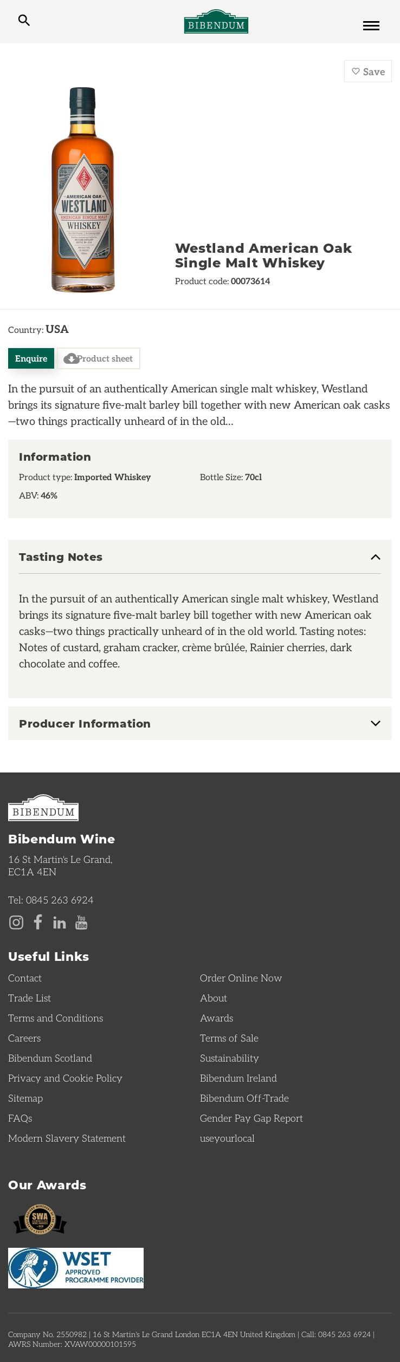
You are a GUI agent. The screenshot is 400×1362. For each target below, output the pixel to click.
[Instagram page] (16, 921)
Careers (24, 1038)
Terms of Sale (229, 1038)
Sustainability (229, 1058)
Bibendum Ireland (238, 1078)
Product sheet (98, 358)
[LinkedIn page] (59, 921)
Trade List (29, 998)
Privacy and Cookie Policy (65, 1078)
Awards (216, 1018)
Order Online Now (241, 978)
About (213, 998)
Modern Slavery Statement (67, 1138)
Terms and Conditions (55, 1018)
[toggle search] (24, 21)
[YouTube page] (81, 921)
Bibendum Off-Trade (244, 1098)
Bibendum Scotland (50, 1058)
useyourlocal (227, 1138)
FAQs (20, 1118)
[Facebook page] (38, 921)
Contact (25, 978)
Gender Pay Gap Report (251, 1118)
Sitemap (25, 1098)
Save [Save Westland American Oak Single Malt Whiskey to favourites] (368, 71)
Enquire (31, 358)
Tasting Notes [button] (61, 557)
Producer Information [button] (85, 723)
